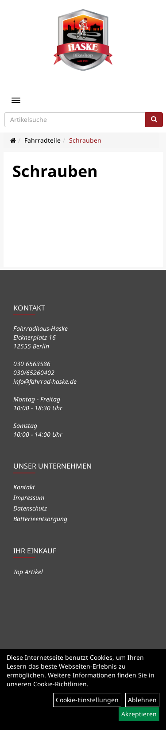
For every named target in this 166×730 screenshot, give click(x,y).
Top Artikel (28, 571)
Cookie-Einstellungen (87, 700)
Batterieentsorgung (40, 518)
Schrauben (85, 140)
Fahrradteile (42, 140)
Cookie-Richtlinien (60, 684)
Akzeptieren (139, 714)
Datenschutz (30, 508)
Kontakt (24, 487)
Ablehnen (142, 700)
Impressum (28, 497)
